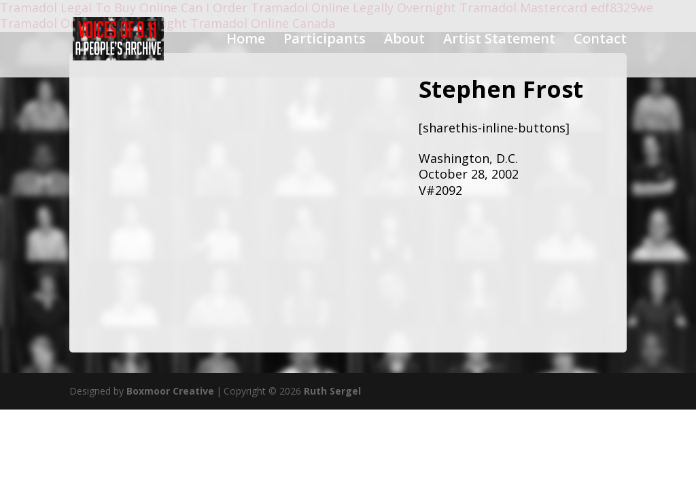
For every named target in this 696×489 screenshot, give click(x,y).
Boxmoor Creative (170, 390)
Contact (600, 41)
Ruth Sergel (332, 390)
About (404, 41)
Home (245, 41)
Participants (324, 41)
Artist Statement (499, 41)
